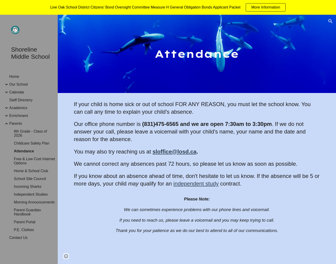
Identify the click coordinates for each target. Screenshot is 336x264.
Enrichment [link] (18, 116)
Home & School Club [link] (31, 171)
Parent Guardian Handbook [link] (27, 212)
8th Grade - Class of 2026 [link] (30, 133)
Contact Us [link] (18, 238)
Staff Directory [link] (21, 100)
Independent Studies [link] (31, 194)
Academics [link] (18, 108)
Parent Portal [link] (24, 222)
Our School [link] (18, 84)
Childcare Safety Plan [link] (31, 143)
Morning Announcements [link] (34, 202)
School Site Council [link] (30, 179)
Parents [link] (15, 123)
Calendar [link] (16, 92)
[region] (168, 7)
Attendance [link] (24, 151)
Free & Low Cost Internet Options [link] (34, 161)
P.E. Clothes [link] (24, 230)
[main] (197, 54)
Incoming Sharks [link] (27, 187)
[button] (330, 21)
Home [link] (14, 76)
